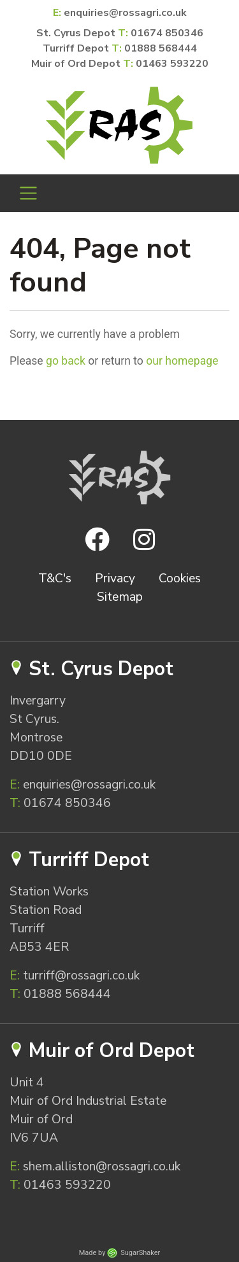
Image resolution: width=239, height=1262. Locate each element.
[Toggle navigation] (28, 193)
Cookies (180, 578)
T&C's (54, 578)
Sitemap (120, 596)
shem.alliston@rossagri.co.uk (95, 1166)
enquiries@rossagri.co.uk (125, 13)
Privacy (115, 578)
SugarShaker (140, 1253)
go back (65, 360)
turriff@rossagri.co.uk (75, 975)
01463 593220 (172, 64)
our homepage (182, 360)
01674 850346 (167, 33)
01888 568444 (160, 48)
